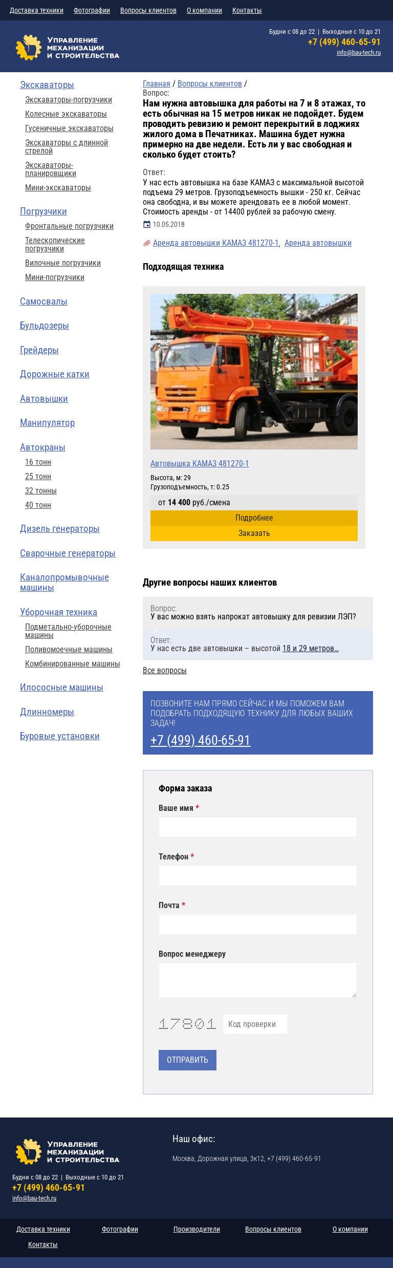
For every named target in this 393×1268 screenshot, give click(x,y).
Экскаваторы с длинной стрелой (66, 147)
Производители (196, 1229)
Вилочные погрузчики (63, 263)
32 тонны (41, 491)
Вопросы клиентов (148, 10)
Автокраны (43, 447)
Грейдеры (39, 350)
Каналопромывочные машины (64, 582)
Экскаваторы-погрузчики (68, 100)
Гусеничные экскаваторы (69, 128)
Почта (170, 905)
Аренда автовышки (318, 243)
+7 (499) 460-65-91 (344, 41)
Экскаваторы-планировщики (50, 169)
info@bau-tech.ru (359, 52)
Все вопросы (165, 670)
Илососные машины (61, 687)
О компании (204, 10)
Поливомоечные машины (69, 650)
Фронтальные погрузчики (69, 226)
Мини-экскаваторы (58, 188)
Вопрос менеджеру (192, 954)
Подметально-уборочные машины (68, 631)
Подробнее (254, 518)
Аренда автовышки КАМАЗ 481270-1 (216, 243)
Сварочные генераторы (68, 553)
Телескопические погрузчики (55, 245)
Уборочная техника (58, 612)
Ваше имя (177, 808)
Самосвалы (44, 301)
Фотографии (92, 10)
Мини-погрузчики (54, 277)
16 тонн (38, 462)
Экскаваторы (47, 85)
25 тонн (38, 476)
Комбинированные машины (72, 664)
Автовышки (44, 398)
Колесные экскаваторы (66, 114)
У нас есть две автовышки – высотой (244, 648)
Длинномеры (47, 712)
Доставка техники (36, 10)
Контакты (247, 10)
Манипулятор (47, 422)
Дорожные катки (55, 374)
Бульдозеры (44, 325)
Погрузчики (43, 211)
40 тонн (38, 505)
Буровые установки (60, 736)
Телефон (174, 857)
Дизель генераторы (60, 528)
